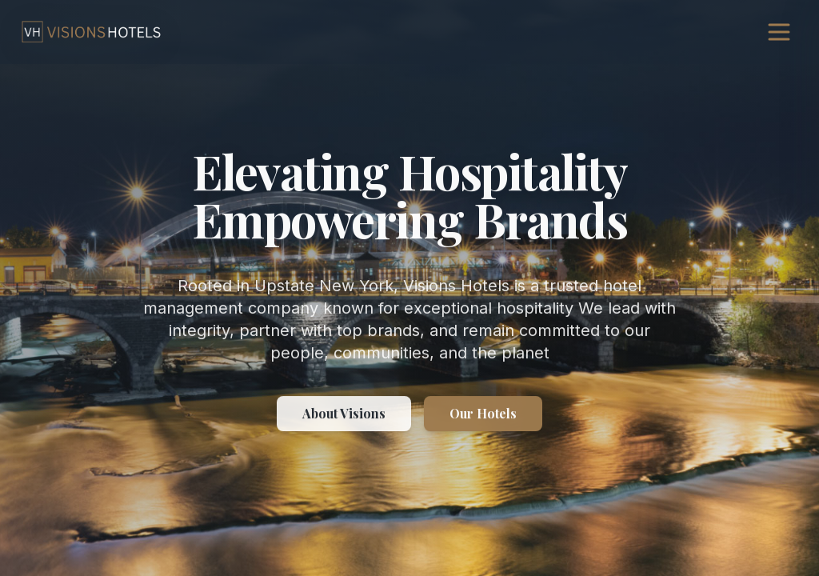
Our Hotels (483, 414)
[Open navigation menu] (779, 32)
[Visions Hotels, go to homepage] (91, 32)
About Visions (344, 414)
